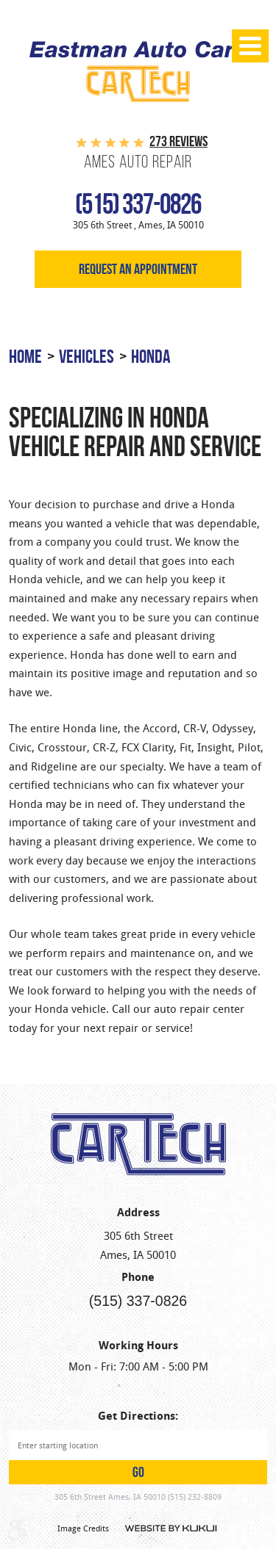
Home (25, 356)
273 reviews (178, 141)
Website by (171, 1528)
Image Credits (83, 1528)
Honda (151, 356)
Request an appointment (138, 269)
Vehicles (86, 356)
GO (138, 1472)
